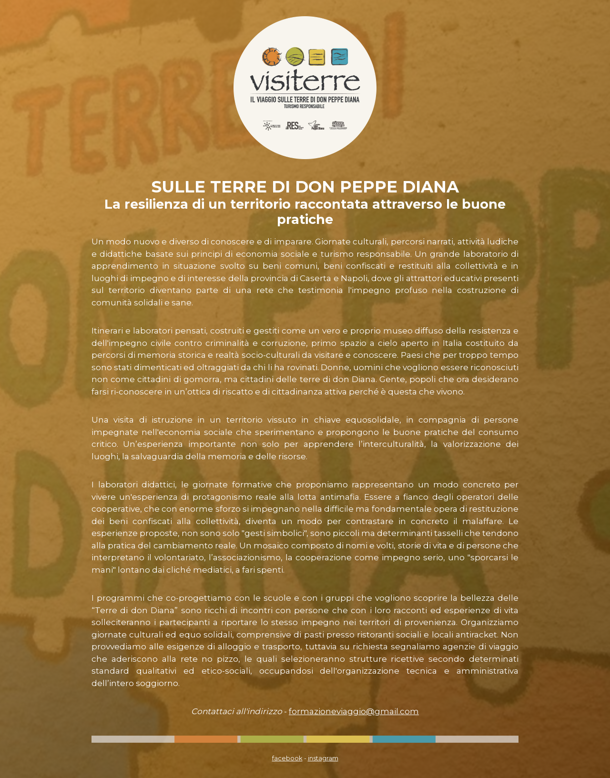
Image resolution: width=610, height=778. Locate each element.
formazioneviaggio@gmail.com (354, 711)
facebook (287, 758)
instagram (323, 758)
